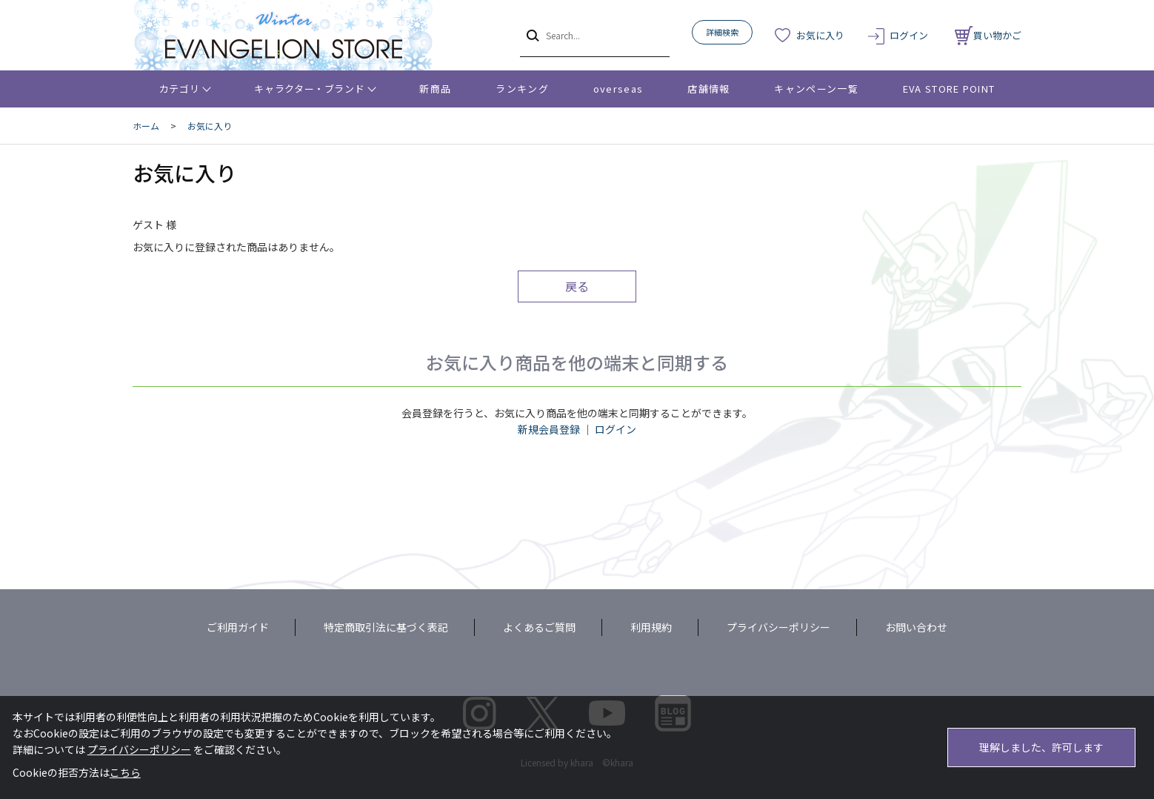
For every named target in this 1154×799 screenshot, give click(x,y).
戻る (577, 286)
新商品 (435, 89)
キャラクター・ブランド (309, 89)
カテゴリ (179, 89)
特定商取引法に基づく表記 (386, 627)
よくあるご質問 (539, 627)
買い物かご (988, 35)
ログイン (909, 35)
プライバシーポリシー (778, 627)
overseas (618, 89)
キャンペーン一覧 (816, 89)
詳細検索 (722, 32)
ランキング (522, 89)
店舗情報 (708, 89)
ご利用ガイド (238, 627)
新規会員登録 (549, 429)
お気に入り (820, 35)
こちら (125, 772)
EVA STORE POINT (949, 89)
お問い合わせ (916, 627)
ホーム (146, 125)
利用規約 (651, 627)
